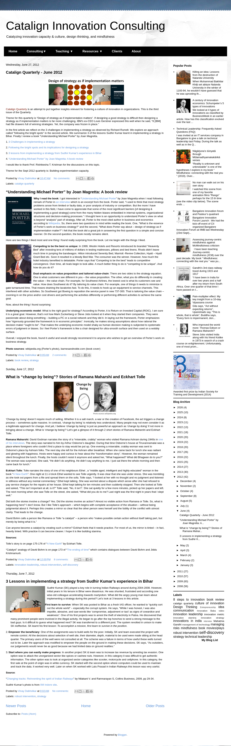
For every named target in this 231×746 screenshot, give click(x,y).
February (185, 560)
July (183, 505)
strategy (34, 360)
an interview (63, 202)
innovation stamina (184, 617)
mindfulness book (193, 628)
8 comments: (61, 559)
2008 (180, 586)
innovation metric (214, 614)
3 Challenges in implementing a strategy (31, 141)
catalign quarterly (24, 183)
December (186, 481)
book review (21, 360)
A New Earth (20, 474)
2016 (180, 457)
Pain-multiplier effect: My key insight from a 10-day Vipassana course (206, 299)
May (183, 545)
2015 (180, 461)
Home (13, 51)
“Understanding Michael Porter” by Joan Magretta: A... (199, 522)
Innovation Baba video (210, 610)
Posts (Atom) (29, 713)
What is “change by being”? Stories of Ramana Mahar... (201, 530)
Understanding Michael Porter (98, 198)
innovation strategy (212, 617)
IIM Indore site (48, 684)
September (186, 495)
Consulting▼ (36, 51)
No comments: (62, 178)
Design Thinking (185, 607)
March (184, 555)
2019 (180, 442)
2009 (180, 581)
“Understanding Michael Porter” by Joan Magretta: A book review (45, 158)
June (183, 510)
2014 (180, 466)
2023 (180, 422)
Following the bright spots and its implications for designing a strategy (48, 147)
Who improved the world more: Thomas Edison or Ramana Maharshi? (206, 327)
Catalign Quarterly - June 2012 (34, 72)
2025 (180, 412)
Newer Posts (16, 706)
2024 (180, 417)
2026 (180, 407)
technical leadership (198, 636)
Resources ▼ (92, 51)
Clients (117, 51)
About (136, 51)
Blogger (122, 734)
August (184, 500)
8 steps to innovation (189, 599)
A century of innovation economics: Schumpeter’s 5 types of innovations (208, 103)
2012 (180, 476)
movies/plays (215, 628)
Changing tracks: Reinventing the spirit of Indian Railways (40, 678)
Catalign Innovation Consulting (85, 25)
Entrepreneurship (208, 607)
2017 (180, 451)
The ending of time (78, 549)
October (185, 491)
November (186, 485)
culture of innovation (209, 603)
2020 (180, 437)
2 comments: (60, 355)
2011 (180, 571)
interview (208, 621)
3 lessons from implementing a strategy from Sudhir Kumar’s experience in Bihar (54, 153)
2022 (180, 427)
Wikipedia (54, 223)
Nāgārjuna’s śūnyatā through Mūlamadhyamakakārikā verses (206, 156)
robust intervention (50, 564)
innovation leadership (27, 564)
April (183, 550)
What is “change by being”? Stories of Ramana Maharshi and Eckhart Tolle (75, 377)
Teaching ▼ (64, 51)
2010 (180, 576)
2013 (180, 471)
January (185, 565)
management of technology (196, 624)
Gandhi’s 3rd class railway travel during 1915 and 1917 (207, 270)
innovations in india (187, 620)
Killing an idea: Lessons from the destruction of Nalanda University (205, 74)
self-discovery (70, 564)
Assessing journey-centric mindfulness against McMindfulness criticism (206, 242)
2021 (180, 432)
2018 (180, 447)
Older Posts (155, 706)
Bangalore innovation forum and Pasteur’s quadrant (208, 213)
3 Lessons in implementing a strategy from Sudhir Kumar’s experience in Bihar (79, 581)
